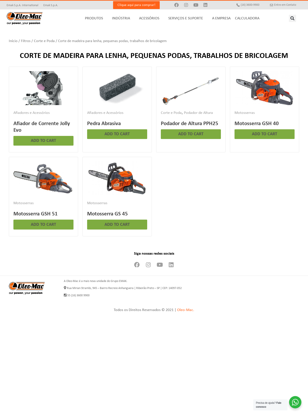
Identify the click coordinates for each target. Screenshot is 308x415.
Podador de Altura (198, 113)
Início (13, 41)
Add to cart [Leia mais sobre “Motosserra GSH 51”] (43, 224)
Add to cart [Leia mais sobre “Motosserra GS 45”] (117, 224)
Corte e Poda (44, 41)
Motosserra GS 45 (107, 214)
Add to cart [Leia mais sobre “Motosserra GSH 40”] (264, 134)
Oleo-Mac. (185, 310)
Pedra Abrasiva (104, 123)
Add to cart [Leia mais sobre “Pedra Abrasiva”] (117, 134)
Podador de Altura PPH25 (189, 123)
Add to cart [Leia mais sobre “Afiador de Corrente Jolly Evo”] (43, 141)
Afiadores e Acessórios (31, 113)
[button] (292, 18)
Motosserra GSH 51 (35, 214)
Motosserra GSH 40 (257, 123)
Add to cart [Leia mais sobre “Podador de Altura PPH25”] (191, 134)
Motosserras (245, 113)
